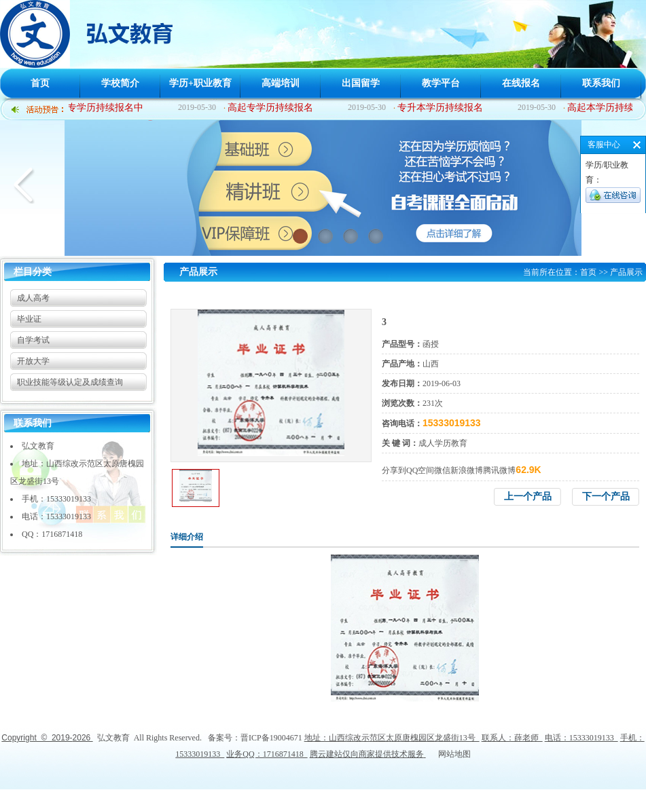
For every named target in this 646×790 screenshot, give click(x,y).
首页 (40, 83)
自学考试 (33, 340)
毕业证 (29, 319)
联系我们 (601, 83)
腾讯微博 (499, 470)
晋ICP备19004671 (271, 737)
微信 (442, 470)
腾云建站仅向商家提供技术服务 (367, 754)
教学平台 (441, 83)
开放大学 (33, 361)
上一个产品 (528, 496)
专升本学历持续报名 (441, 107)
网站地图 (454, 754)
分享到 (394, 470)
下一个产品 (606, 496)
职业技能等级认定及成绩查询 (70, 382)
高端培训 (281, 83)
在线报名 (521, 83)
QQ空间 (420, 470)
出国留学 (361, 83)
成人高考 (33, 298)
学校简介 (120, 83)
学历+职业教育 (200, 83)
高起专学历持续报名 (272, 107)
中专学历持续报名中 (102, 107)
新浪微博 (466, 470)
